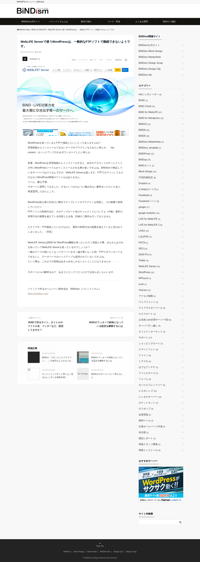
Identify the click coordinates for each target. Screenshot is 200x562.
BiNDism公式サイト (31, 21)
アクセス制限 (147, 296)
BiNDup (145, 159)
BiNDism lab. (145, 75)
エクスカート (147, 314)
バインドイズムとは (58, 21)
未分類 (144, 432)
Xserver (145, 290)
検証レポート (147, 438)
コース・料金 (114, 21)
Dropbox (145, 183)
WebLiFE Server (149, 266)
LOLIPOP (145, 236)
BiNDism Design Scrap (151, 63)
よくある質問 (141, 21)
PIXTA (143, 242)
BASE (143, 100)
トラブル (145, 361)
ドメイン (145, 355)
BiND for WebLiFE (150, 112)
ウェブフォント (148, 302)
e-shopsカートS (149, 189)
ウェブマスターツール (152, 308)
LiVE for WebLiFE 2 (150, 225)
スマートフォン (148, 349)
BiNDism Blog (91, 558)
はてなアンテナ (148, 367)
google (144, 207)
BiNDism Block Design (150, 51)
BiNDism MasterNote (150, 57)
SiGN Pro (145, 254)
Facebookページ (149, 201)
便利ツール (146, 420)
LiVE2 (144, 230)
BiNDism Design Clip (150, 69)
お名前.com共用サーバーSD (155, 319)
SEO (143, 248)
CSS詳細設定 (147, 177)
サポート (145, 337)
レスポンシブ (148, 391)
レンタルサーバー (150, 397)
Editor (39, 52)
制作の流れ (86, 21)
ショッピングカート (151, 343)
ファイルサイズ (148, 373)
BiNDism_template (150, 147)
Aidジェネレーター (150, 94)
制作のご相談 (169, 21)
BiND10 (145, 124)
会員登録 (145, 414)
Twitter (143, 260)
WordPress (146, 272)
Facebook (145, 195)
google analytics (149, 213)
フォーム (145, 379)
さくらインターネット (152, 331)
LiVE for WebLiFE (149, 219)
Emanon (113, 558)
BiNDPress (146, 153)
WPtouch (145, 278)
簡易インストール (150, 450)
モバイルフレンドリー (152, 385)
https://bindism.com (38, 293)
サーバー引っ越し (150, 325)
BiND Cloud (147, 106)
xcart (143, 284)
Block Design (147, 171)
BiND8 (144, 130)
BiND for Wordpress (151, 118)
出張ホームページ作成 (152, 426)
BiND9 (144, 136)
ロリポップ (146, 408)
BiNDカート (146, 165)
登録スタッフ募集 (150, 444)
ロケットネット (148, 402)
